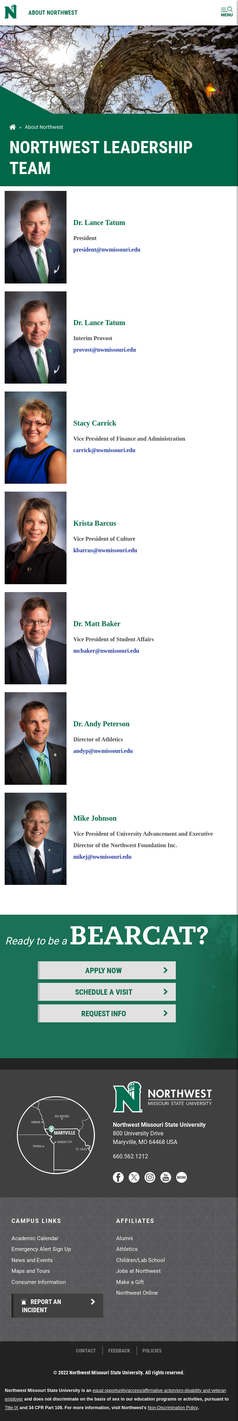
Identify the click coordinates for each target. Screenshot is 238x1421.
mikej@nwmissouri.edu (102, 857)
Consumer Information (39, 1281)
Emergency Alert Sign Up (41, 1248)
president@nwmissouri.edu (107, 250)
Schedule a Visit (103, 992)
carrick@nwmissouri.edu (104, 450)
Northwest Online (137, 1292)
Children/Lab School (140, 1259)
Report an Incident (40, 1305)
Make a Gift (130, 1281)
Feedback (119, 1350)
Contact (86, 1350)
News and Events (32, 1259)
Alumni (124, 1238)
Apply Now (103, 970)
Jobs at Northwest (138, 1270)
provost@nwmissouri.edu (104, 350)
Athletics (127, 1248)
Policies (152, 1350)
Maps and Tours (31, 1270)
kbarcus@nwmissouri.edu (105, 550)
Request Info (103, 1013)
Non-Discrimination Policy (173, 1407)
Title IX (12, 1407)
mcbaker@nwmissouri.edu (106, 651)
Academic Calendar (35, 1238)
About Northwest (53, 12)
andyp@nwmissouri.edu (103, 751)
